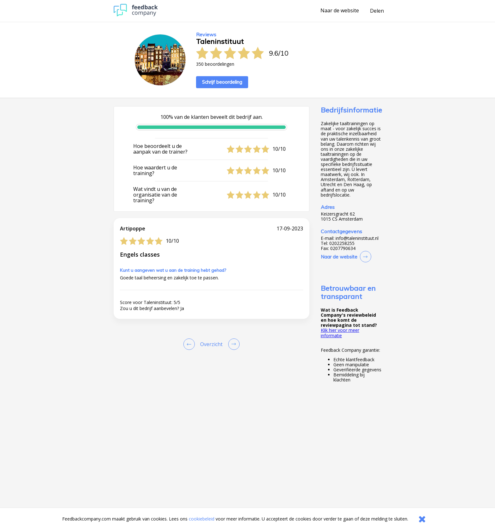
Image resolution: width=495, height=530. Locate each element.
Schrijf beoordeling (222, 82)
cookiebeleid (201, 519)
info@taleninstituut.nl (357, 238)
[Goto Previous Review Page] (190, 344)
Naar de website (339, 11)
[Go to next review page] (233, 344)
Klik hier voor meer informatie (340, 332)
